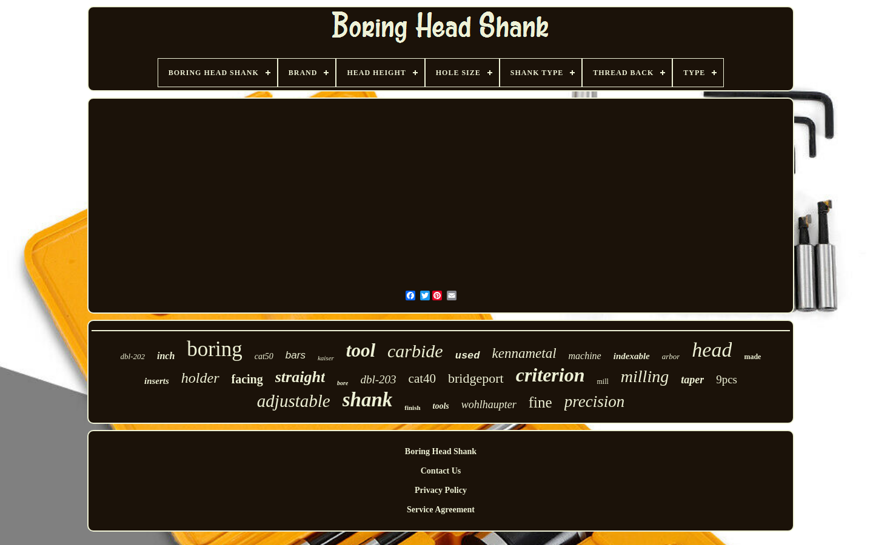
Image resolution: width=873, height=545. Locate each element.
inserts (156, 381)
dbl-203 (378, 379)
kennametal (524, 353)
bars (296, 355)
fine (540, 402)
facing (247, 379)
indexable (632, 356)
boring (214, 349)
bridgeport (476, 378)
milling (645, 376)
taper (692, 380)
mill (602, 381)
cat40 (422, 378)
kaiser (326, 358)
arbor (671, 356)
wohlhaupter (489, 404)
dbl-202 (133, 356)
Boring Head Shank (441, 451)
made (752, 356)
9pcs (726, 379)
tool (360, 350)
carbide (415, 351)
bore (342, 383)
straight (300, 377)
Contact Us (441, 470)
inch (166, 356)
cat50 (264, 356)
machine (585, 356)
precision (594, 401)
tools (441, 406)
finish (412, 407)
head (712, 350)
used (467, 356)
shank (368, 400)
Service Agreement (441, 509)
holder (200, 378)
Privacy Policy (441, 490)
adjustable (293, 401)
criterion (550, 375)
